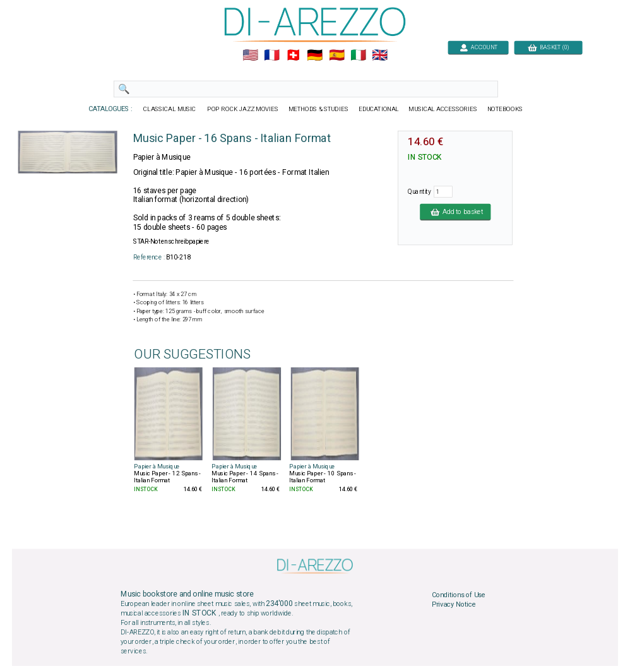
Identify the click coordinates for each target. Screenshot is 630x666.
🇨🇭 (293, 55)
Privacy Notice (454, 605)
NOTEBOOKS (505, 109)
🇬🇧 (380, 55)
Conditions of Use (458, 595)
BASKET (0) (548, 47)
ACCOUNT (478, 47)
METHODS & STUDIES (318, 109)
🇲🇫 (272, 55)
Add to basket (455, 211)
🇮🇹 (358, 55)
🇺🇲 (250, 55)
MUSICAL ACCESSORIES (443, 109)
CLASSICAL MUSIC (170, 109)
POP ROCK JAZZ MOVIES (242, 109)
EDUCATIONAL (379, 109)
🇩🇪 (315, 55)
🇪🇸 (337, 55)
